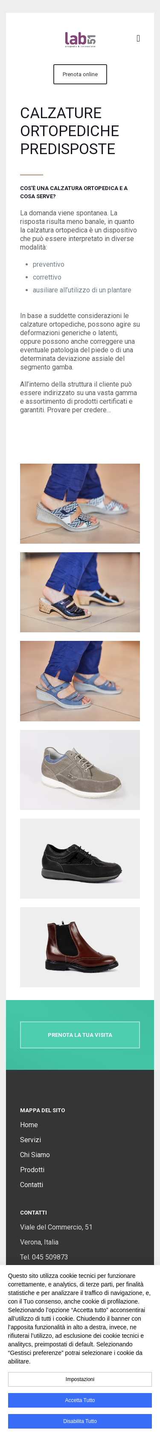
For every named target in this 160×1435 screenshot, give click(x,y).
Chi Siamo (35, 1155)
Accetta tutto (80, 1400)
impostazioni (80, 1379)
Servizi (30, 1140)
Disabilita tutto (80, 1421)
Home (29, 1125)
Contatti (31, 1185)
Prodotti (32, 1170)
